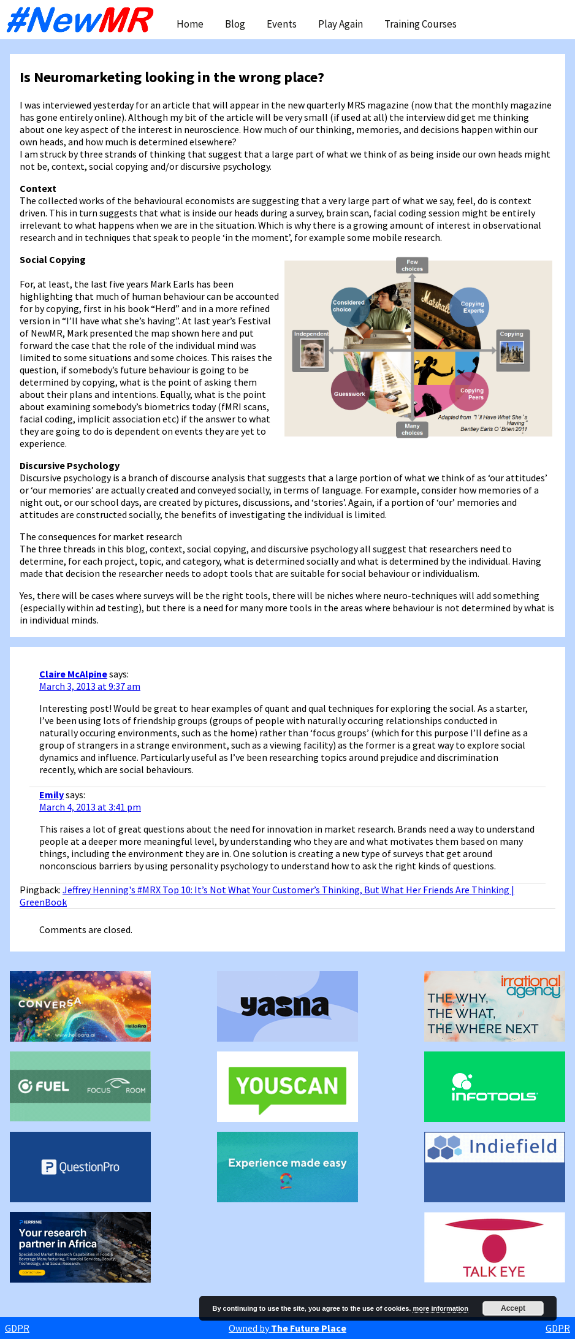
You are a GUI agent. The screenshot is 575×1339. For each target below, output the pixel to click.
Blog (235, 24)
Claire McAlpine (73, 674)
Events (282, 24)
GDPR (17, 1328)
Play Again (340, 24)
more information (440, 1308)
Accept (513, 1308)
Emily (51, 794)
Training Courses (420, 24)
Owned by (287, 1328)
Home (190, 24)
